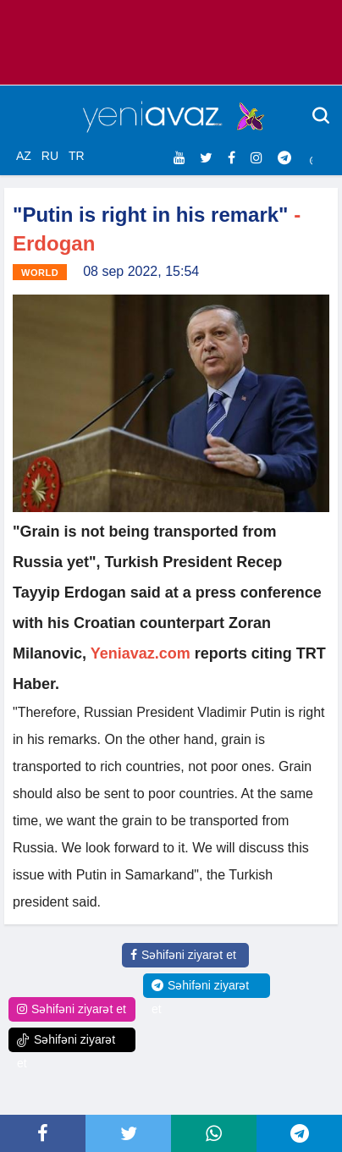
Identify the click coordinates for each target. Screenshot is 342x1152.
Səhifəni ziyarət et (183, 955)
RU (49, 156)
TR (77, 156)
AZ (23, 156)
